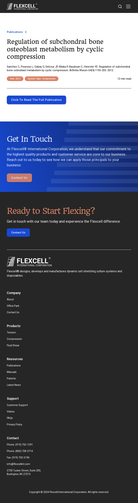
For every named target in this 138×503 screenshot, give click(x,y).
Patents (11, 378)
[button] (127, 6)
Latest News (14, 384)
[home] (22, 6)
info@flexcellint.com (18, 464)
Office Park (13, 305)
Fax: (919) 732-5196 (18, 457)
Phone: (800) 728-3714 (20, 451)
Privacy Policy (14, 424)
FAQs (10, 418)
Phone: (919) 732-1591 (20, 444)
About (10, 299)
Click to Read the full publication (36, 100)
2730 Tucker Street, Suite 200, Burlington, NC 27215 (24, 472)
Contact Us (19, 186)
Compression (14, 338)
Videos (11, 411)
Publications (14, 365)
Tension (11, 332)
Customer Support (17, 405)
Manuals (12, 372)
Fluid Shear (13, 345)
